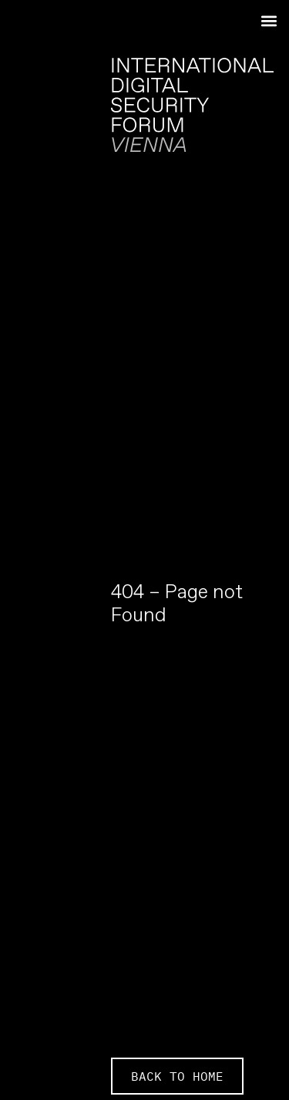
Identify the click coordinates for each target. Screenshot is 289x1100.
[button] (268, 20)
